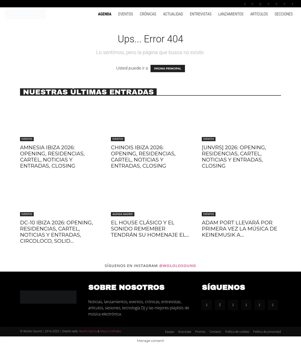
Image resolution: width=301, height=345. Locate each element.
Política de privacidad (267, 332)
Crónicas (148, 14)
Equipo (169, 332)
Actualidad (173, 14)
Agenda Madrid (122, 214)
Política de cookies (237, 332)
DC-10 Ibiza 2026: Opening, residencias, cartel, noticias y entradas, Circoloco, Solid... (56, 231)
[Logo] (25, 14)
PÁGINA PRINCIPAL (167, 68)
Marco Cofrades (110, 331)
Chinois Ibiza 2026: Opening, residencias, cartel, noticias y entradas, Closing (143, 156)
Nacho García (88, 331)
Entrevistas (200, 14)
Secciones (284, 14)
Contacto (215, 332)
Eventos (125, 14)
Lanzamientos (230, 14)
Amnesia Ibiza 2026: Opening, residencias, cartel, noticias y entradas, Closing (52, 156)
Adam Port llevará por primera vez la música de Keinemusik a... (239, 228)
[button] (245, 3)
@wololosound (177, 265)
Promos (200, 332)
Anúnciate (184, 332)
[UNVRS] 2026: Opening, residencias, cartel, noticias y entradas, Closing (234, 156)
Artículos (259, 14)
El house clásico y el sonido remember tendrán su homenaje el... (150, 228)
